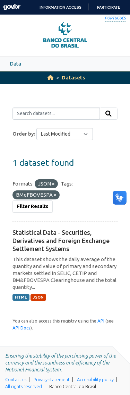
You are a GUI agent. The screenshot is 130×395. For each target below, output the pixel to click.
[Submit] (108, 114)
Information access (60, 7)
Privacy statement (52, 379)
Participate (108, 7)
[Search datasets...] (56, 114)
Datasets (73, 77)
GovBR (11, 7)
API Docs (21, 327)
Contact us (15, 379)
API (100, 320)
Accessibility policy (95, 379)
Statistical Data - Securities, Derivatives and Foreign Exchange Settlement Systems (61, 240)
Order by (23, 134)
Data (15, 64)
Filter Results (32, 206)
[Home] (50, 77)
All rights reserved (23, 386)
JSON (38, 297)
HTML (21, 297)
